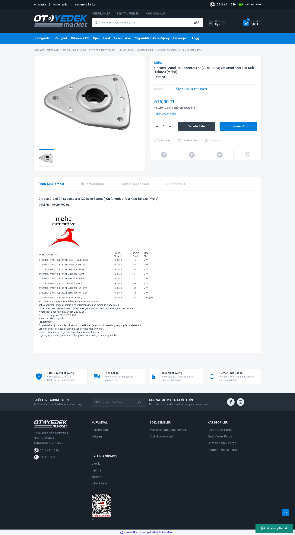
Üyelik (95, 463)
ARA (196, 22)
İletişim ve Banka (85, 4)
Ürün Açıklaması (51, 184)
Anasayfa (40, 4)
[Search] (147, 22)
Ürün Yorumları (92, 184)
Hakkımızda (60, 4)
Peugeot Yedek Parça (223, 450)
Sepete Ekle (196, 126)
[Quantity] (163, 126)
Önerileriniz (176, 184)
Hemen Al (238, 126)
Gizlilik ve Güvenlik (162, 436)
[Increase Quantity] (170, 126)
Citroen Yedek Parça (222, 443)
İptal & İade (99, 483)
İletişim (96, 436)
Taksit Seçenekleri (165, 113)
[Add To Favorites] (187, 140)
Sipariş (96, 470)
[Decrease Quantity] (157, 126)
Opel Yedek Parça (220, 436)
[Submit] (139, 402)
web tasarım (93, 519)
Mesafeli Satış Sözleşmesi (168, 430)
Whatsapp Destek (274, 528)
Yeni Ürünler (101, 13)
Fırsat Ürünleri (128, 13)
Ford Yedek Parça (220, 430)
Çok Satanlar (156, 13)
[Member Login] (217, 23)
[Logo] (60, 21)
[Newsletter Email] (112, 402)
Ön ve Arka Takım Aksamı (191, 88)
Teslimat (97, 477)
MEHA (158, 62)
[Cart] (252, 23)
